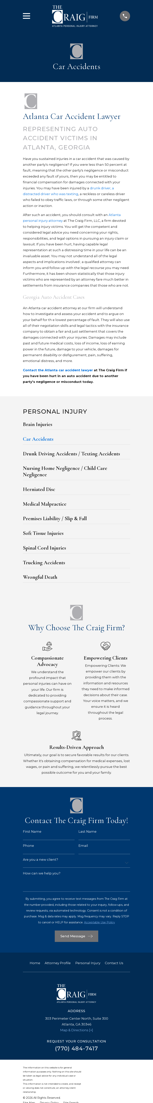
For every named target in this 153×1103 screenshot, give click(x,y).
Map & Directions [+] (76, 1030)
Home (35, 963)
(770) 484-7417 (76, 1048)
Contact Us (114, 963)
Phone (28, 845)
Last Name (87, 831)
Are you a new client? (40, 859)
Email (83, 845)
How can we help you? (41, 873)
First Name (32, 831)
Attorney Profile (58, 963)
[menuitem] (76, 425)
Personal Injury (87, 963)
